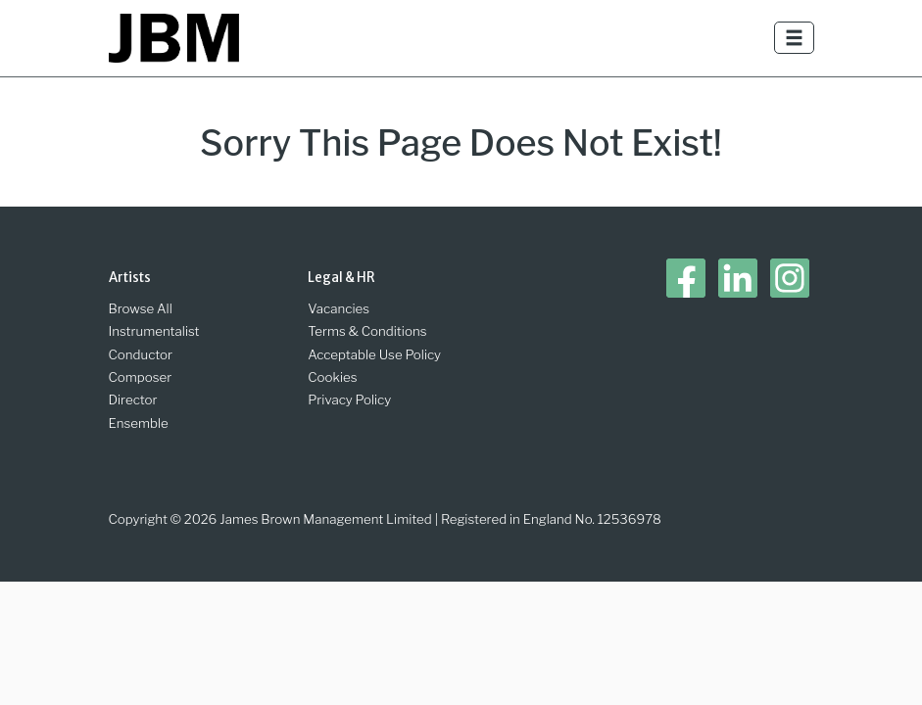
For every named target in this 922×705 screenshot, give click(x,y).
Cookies (332, 377)
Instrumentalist (154, 331)
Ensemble (139, 423)
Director (133, 399)
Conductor (141, 354)
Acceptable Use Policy (374, 354)
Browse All (140, 308)
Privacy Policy (349, 399)
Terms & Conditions (367, 331)
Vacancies (338, 308)
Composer (140, 377)
